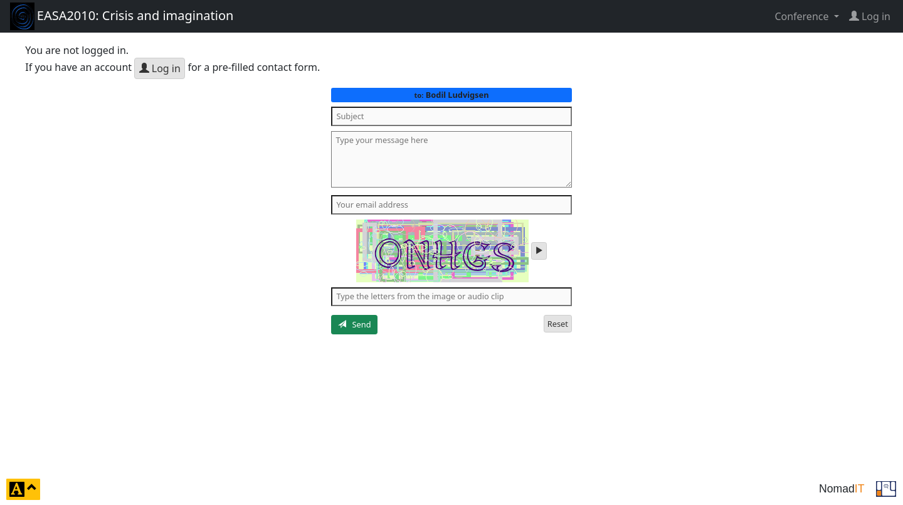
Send (354, 324)
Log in (160, 68)
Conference (802, 16)
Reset (557, 323)
